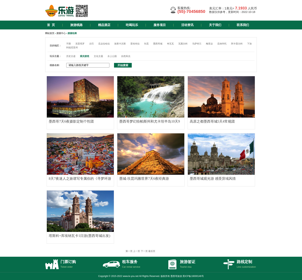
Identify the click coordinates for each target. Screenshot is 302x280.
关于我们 (215, 25)
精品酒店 (104, 25)
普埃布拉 (135, 43)
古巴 (91, 43)
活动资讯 (187, 25)
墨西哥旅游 (176, 276)
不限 (68, 43)
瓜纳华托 (221, 43)
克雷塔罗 (80, 43)
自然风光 (125, 56)
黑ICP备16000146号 (193, 276)
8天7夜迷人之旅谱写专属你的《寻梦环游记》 (80, 179)
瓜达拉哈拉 (104, 43)
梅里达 (209, 43)
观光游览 (84, 56)
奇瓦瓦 (170, 43)
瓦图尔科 (183, 43)
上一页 (136, 251)
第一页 (129, 251)
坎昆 (146, 43)
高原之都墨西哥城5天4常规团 (212, 121)
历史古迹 (71, 56)
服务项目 (160, 25)
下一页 (144, 251)
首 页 (51, 25)
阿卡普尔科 (237, 43)
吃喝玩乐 (132, 25)
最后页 (151, 251)
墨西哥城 (157, 43)
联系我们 (243, 25)
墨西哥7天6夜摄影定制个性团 (71, 121)
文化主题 (98, 56)
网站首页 (49, 33)
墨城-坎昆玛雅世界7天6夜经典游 (144, 179)
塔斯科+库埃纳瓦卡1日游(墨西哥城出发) (79, 236)
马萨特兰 (196, 43)
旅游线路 (76, 25)
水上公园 (112, 56)
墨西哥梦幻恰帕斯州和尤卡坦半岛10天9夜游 (149, 122)
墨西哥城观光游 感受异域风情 (213, 179)
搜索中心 (61, 33)
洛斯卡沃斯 (120, 43)
